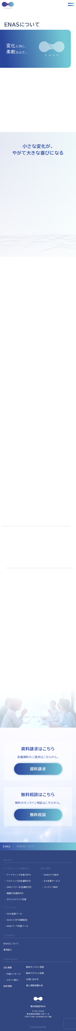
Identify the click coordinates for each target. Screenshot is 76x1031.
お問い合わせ (32, 979)
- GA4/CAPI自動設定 (16, 920)
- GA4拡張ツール (13, 914)
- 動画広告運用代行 (14, 893)
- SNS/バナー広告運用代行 (18, 887)
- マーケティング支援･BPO (18, 875)
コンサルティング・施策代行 (16, 868)
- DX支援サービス (51, 881)
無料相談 (38, 815)
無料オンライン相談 (35, 967)
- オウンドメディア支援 (15, 899)
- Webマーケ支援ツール (16, 926)
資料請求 (38, 769)
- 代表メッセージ (13, 974)
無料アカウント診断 (35, 973)
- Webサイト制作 (50, 875)
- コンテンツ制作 (50, 887)
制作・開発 (45, 868)
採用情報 (7, 986)
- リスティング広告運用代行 (18, 881)
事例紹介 (7, 950)
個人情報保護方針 (34, 985)
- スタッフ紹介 (12, 980)
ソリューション (10, 907)
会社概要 (7, 967)
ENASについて (10, 944)
